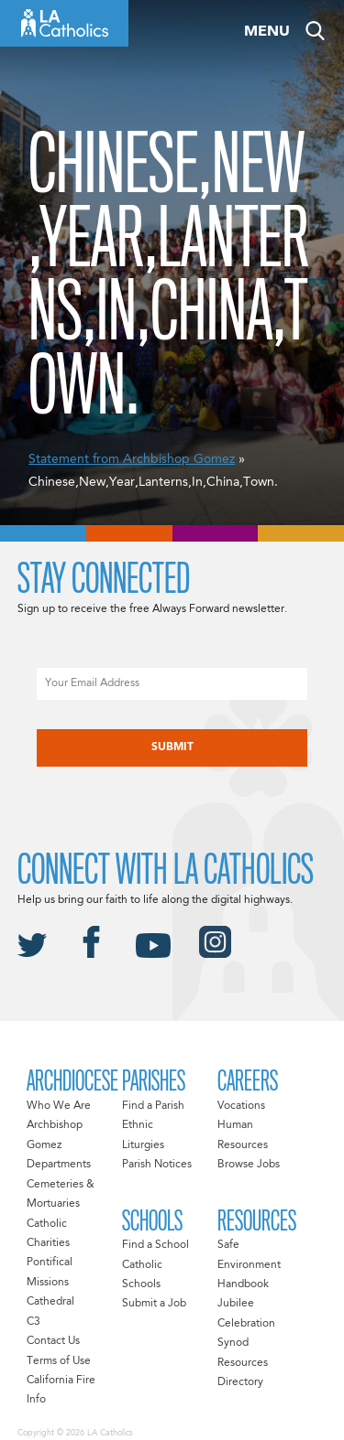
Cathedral (50, 1301)
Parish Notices (157, 1164)
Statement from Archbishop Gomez (131, 459)
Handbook (243, 1284)
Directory (240, 1382)
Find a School (155, 1245)
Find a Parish (153, 1106)
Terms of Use (59, 1361)
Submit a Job (154, 1303)
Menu (267, 32)
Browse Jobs (248, 1164)
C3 (33, 1321)
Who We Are (59, 1106)
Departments (59, 1164)
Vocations (241, 1106)
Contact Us (53, 1341)
